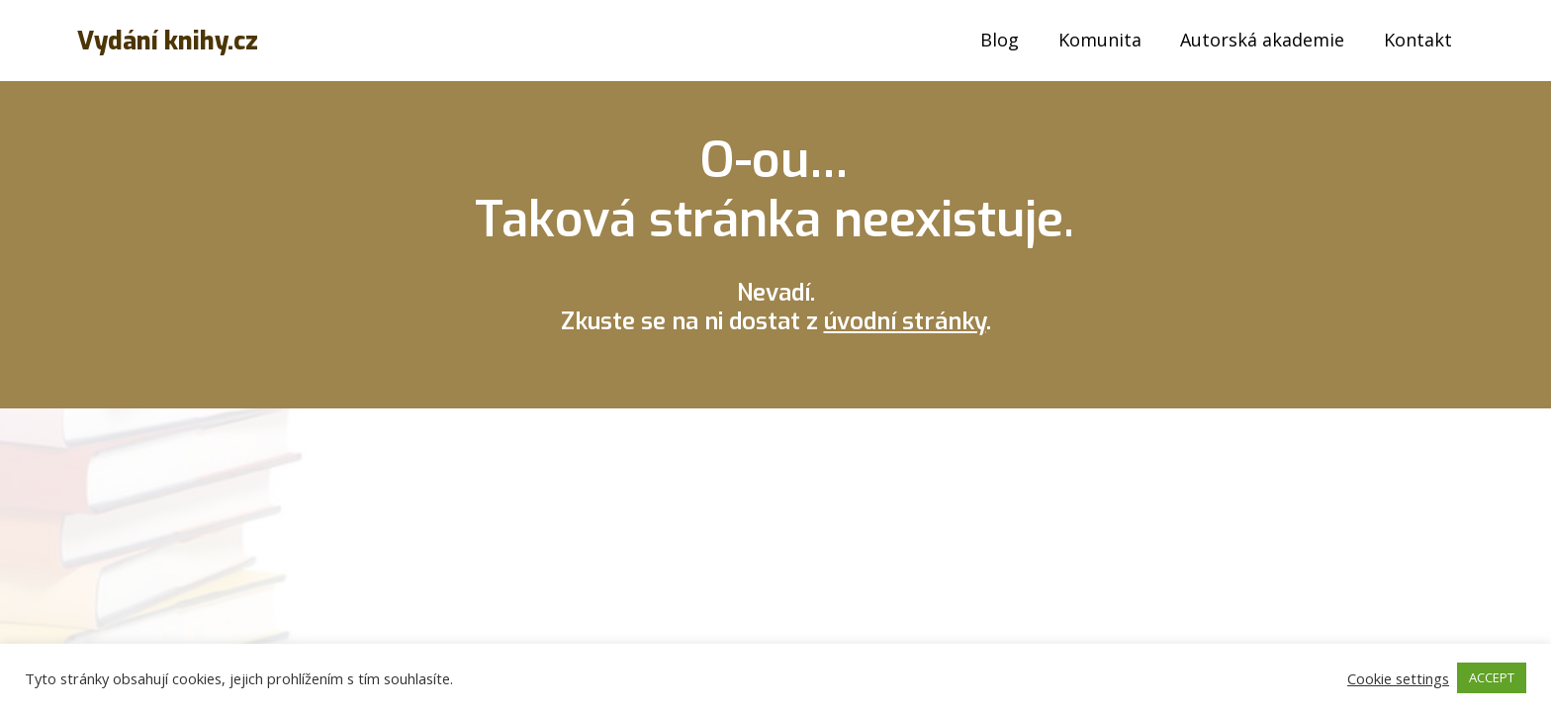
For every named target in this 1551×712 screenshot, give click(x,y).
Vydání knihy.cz (167, 41)
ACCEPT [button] (1491, 677)
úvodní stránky (905, 321)
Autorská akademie (1262, 39)
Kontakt (1418, 39)
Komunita (1099, 39)
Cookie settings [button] (1398, 678)
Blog (999, 39)
